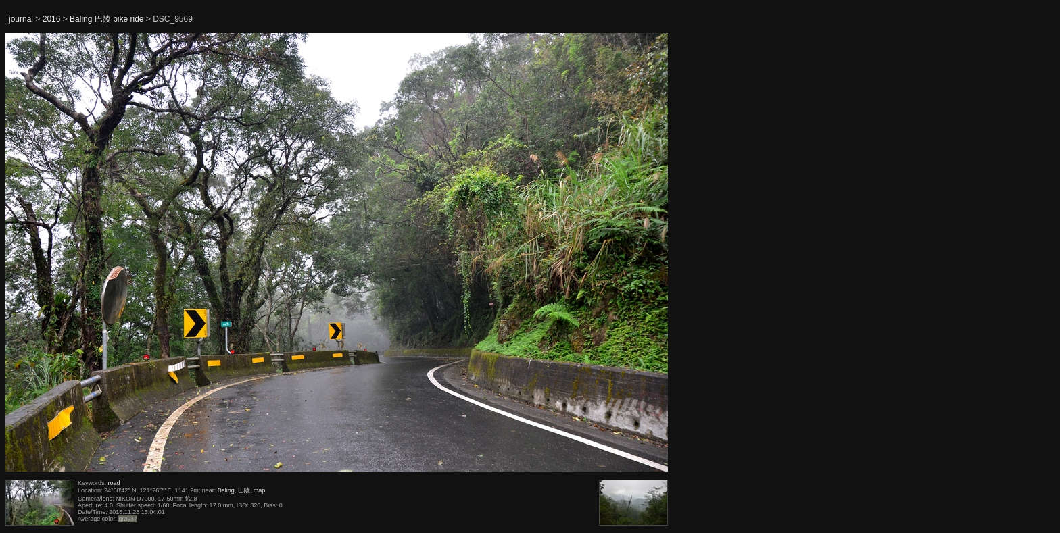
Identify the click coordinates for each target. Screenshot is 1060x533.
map (260, 490)
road (114, 483)
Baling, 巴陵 (234, 490)
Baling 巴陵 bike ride (106, 19)
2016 (52, 19)
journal (21, 19)
